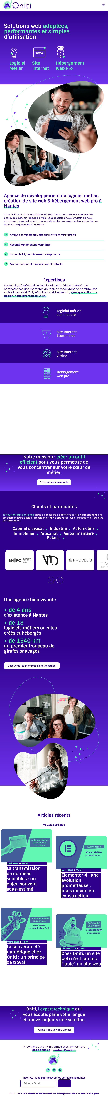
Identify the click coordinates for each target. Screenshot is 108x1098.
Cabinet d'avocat (29, 528)
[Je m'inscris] (64, 1083)
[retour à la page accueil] (17, 5)
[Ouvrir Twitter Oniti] (54, 1070)
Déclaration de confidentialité (39, 1093)
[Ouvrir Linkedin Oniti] (48, 1070)
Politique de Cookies (68, 1093)
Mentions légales (90, 1093)
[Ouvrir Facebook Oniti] (60, 1070)
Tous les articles (54, 825)
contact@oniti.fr (64, 1050)
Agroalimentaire (79, 533)
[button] (103, 5)
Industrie (59, 528)
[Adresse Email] (38, 1083)
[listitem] (54, 312)
